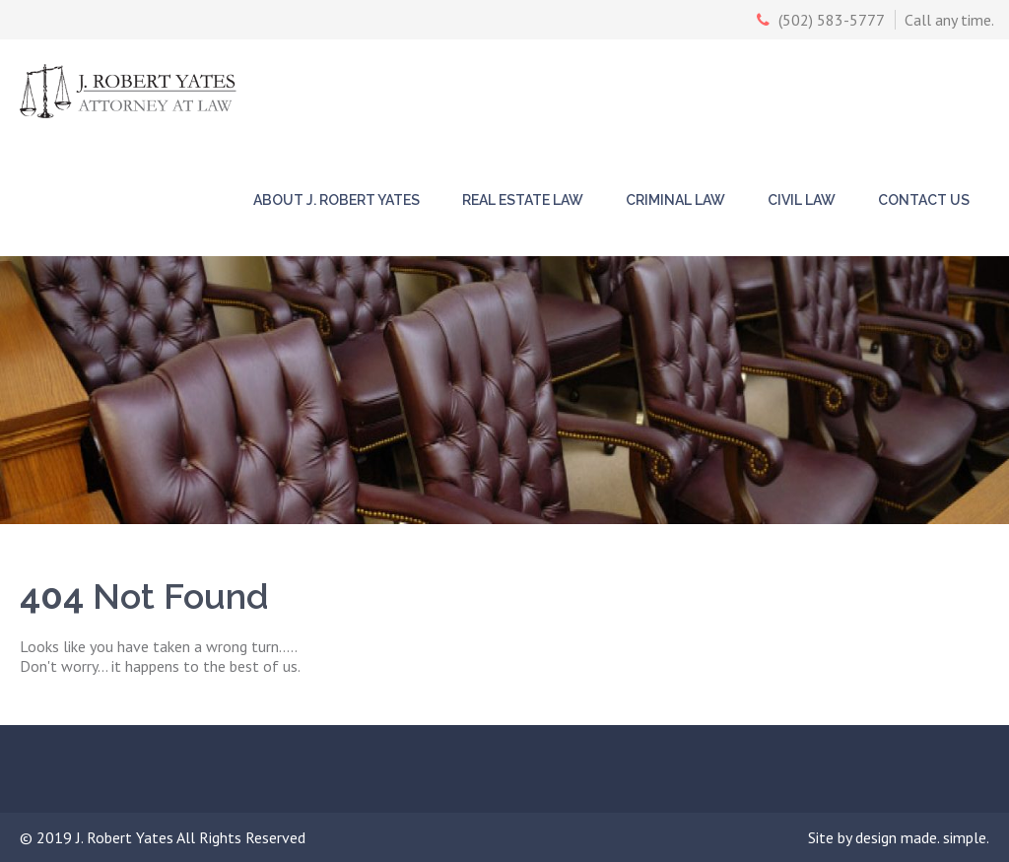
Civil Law (802, 200)
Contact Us (924, 200)
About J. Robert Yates (336, 200)
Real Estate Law (522, 200)
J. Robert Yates (126, 837)
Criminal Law (675, 200)
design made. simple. (922, 837)
